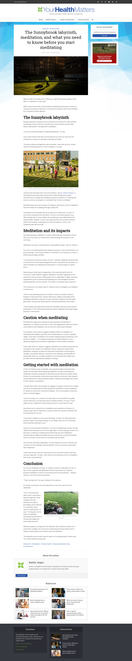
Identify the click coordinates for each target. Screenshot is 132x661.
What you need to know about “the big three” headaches (74, 602)
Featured (45, 29)
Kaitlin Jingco (56, 52)
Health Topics (51, 20)
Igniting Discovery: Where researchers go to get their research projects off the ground (39, 614)
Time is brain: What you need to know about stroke (75, 590)
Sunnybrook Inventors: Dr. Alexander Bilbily (39, 590)
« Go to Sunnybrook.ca (20, 2)
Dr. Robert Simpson (67, 193)
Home (41, 20)
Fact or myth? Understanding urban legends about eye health (75, 613)
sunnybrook (28, 546)
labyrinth (27, 544)
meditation (36, 544)
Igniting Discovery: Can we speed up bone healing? (70, 637)
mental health (47, 544)
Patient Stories (83, 20)
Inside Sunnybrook (67, 20)
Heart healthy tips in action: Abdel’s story (37, 601)
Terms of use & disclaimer (23, 643)
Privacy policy (20, 649)
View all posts (22, 575)
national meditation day (61, 544)
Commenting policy (21, 646)
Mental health (54, 29)
